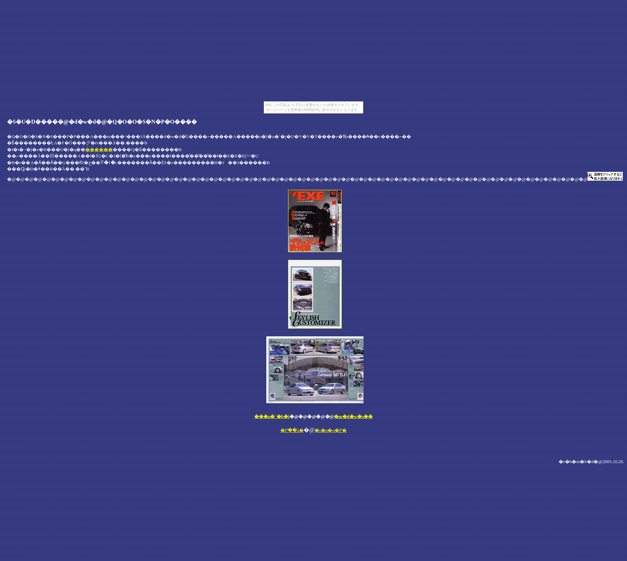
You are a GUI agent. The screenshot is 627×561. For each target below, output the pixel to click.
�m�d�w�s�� (353, 416)
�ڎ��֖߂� (292, 430)
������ (99, 149)
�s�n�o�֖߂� (331, 430)
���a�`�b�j (272, 416)
